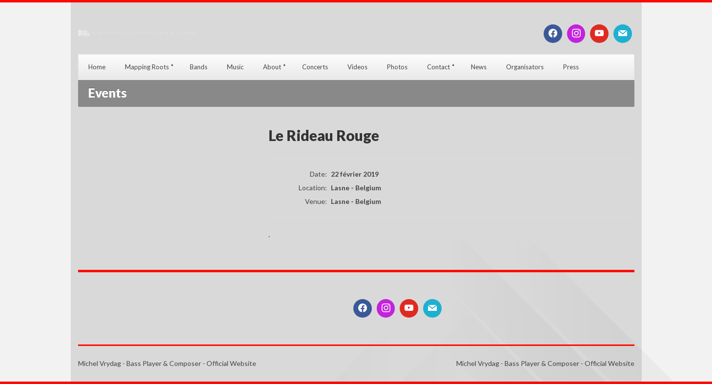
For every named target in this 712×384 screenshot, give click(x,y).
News (479, 67)
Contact (438, 67)
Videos (357, 67)
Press (571, 67)
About (272, 67)
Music (235, 67)
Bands (198, 67)
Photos (397, 67)
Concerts (315, 67)
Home (96, 67)
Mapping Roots (147, 67)
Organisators (525, 67)
